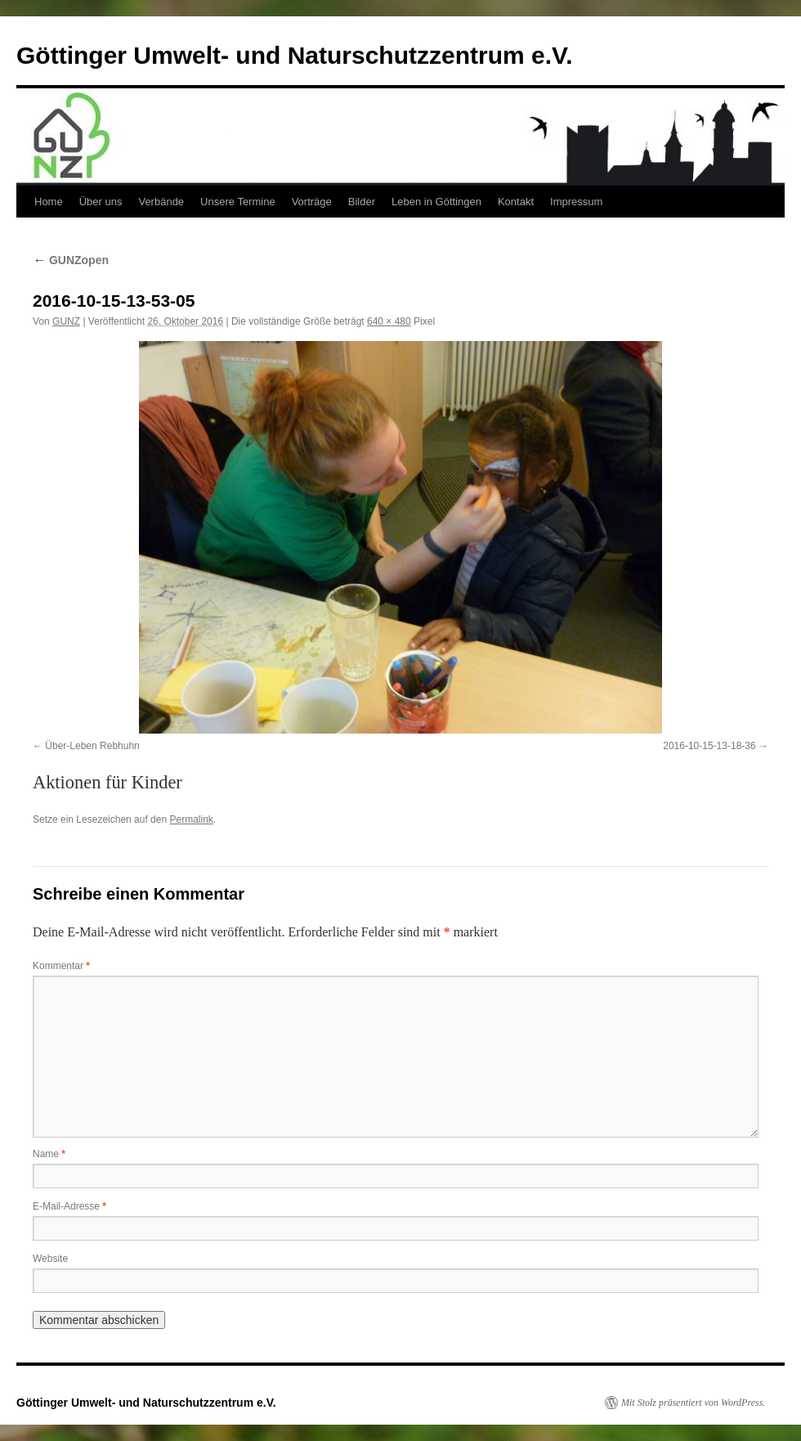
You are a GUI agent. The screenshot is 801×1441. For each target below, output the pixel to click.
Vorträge (312, 201)
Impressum (576, 201)
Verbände (161, 201)
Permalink (191, 819)
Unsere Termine (237, 201)
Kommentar (61, 966)
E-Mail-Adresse (69, 1206)
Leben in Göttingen (436, 201)
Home (48, 201)
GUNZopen (71, 260)
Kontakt (516, 201)
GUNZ (66, 321)
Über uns (101, 201)
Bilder (361, 201)
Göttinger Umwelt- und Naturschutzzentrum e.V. (294, 55)
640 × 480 (389, 321)
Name (49, 1154)
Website (50, 1258)
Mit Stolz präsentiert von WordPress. (693, 1402)
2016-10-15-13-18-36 (709, 746)
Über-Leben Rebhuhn (92, 746)
